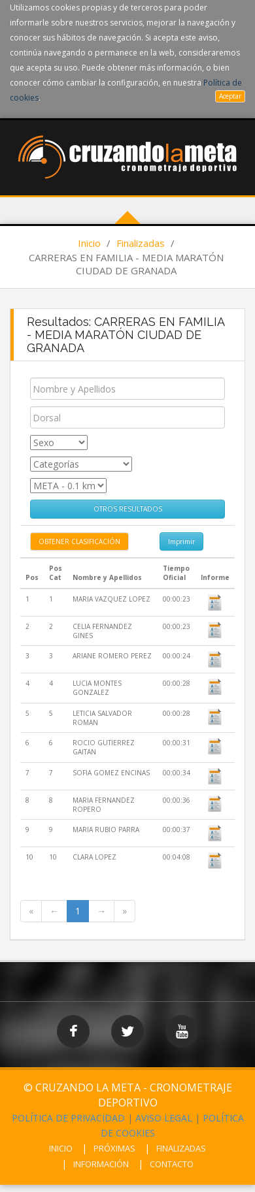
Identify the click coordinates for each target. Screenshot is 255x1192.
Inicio (89, 243)
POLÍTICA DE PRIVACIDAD (68, 1118)
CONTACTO (172, 1164)
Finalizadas (140, 243)
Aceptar (230, 96)
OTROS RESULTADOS (128, 508)
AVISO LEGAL (163, 1118)
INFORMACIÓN (101, 1164)
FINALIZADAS (181, 1148)
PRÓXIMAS (114, 1148)
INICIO (61, 1148)
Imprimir (181, 541)
